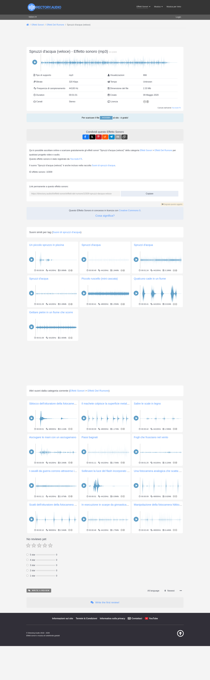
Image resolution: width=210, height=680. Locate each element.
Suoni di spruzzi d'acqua (103, 165)
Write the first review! (105, 602)
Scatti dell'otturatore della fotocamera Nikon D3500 (59, 504)
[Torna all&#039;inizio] (174, 636)
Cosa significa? (105, 215)
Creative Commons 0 (129, 210)
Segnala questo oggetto (172, 204)
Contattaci (137, 618)
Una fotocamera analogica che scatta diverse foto (163, 470)
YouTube (153, 618)
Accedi (106, 118)
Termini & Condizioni (86, 618)
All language (153, 591)
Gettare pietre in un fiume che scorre (51, 312)
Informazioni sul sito (62, 618)
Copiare (148, 193)
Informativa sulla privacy (112, 618)
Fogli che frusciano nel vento (151, 437)
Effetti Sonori (146, 150)
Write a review (38, 590)
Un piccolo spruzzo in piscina (46, 244)
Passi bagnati (90, 437)
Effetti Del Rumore (163, 150)
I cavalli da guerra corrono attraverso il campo (56, 470)
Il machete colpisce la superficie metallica (106, 403)
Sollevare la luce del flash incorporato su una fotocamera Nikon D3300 (124, 470)
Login (178, 17)
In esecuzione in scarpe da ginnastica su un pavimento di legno (119, 504)
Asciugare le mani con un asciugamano (52, 437)
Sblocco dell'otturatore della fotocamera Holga (56, 403)
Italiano (32, 17)
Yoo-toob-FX (176, 108)
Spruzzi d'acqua (91, 244)
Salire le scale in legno (147, 403)
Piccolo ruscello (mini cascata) (100, 278)
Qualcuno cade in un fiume (150, 278)
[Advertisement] (105, 361)
